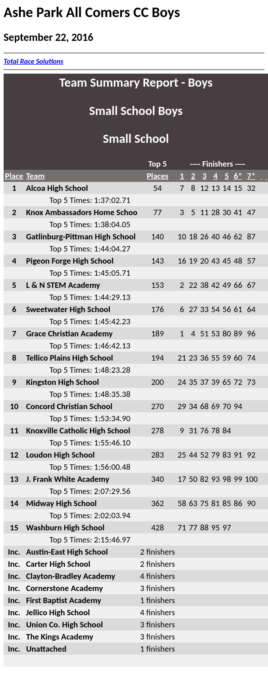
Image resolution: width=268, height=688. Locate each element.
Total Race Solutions (33, 61)
